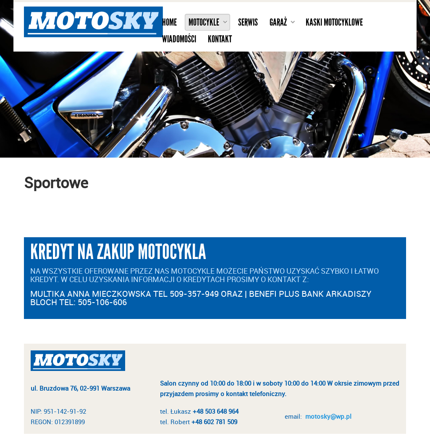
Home (169, 22)
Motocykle (204, 22)
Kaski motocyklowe (334, 22)
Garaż (278, 22)
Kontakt (220, 39)
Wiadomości (179, 39)
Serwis (248, 22)
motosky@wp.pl (328, 416)
